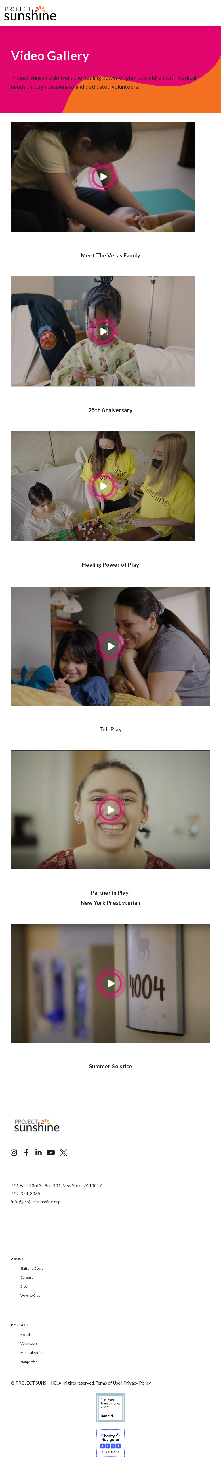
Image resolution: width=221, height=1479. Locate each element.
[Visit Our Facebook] (26, 1152)
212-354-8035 (25, 1193)
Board (25, 1334)
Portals (19, 1325)
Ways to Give (30, 1295)
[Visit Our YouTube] (51, 1152)
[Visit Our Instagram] (14, 1152)
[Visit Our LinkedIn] (38, 1152)
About (17, 1259)
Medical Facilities (33, 1352)
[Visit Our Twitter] (63, 1152)
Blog (23, 1286)
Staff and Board (32, 1268)
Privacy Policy (137, 1382)
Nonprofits (28, 1362)
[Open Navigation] (213, 13)
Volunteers (29, 1343)
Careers (26, 1277)
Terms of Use (108, 1382)
